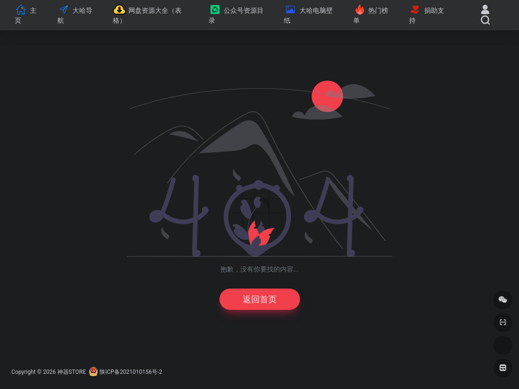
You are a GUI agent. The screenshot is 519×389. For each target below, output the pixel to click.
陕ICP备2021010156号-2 (131, 372)
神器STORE (71, 372)
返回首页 (260, 299)
